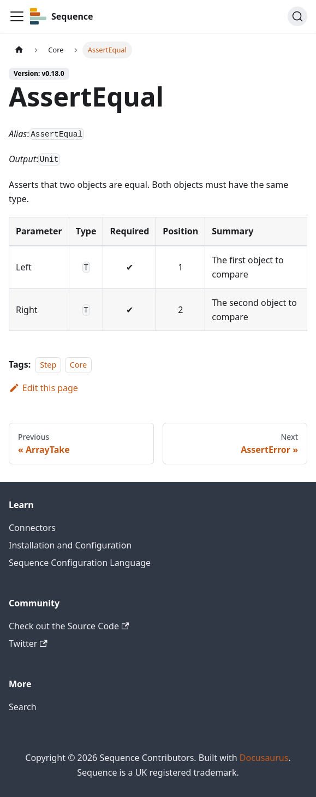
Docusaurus (264, 758)
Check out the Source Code (69, 626)
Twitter (28, 643)
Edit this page (43, 388)
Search (23, 707)
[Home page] (19, 50)
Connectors (32, 528)
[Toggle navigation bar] (17, 16)
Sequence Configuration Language (80, 563)
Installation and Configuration (70, 545)
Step (48, 364)
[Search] (297, 16)
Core (78, 364)
